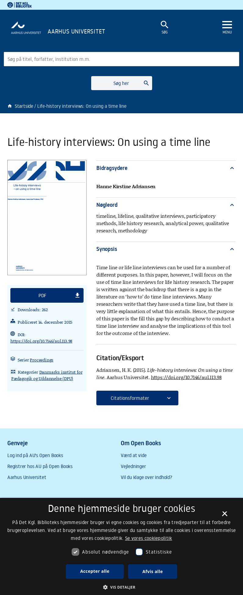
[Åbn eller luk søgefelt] (164, 27)
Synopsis (166, 249)
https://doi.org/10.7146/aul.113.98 (41, 341)
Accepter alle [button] (94, 571)
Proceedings (41, 360)
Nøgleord (166, 205)
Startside (20, 106)
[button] (47, 295)
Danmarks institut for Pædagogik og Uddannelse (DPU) (46, 375)
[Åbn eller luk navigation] (227, 27)
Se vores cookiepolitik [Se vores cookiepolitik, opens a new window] (148, 538)
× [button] (224, 516)
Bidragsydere (166, 168)
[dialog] (121, 546)
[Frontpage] (73, 32)
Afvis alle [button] (152, 571)
